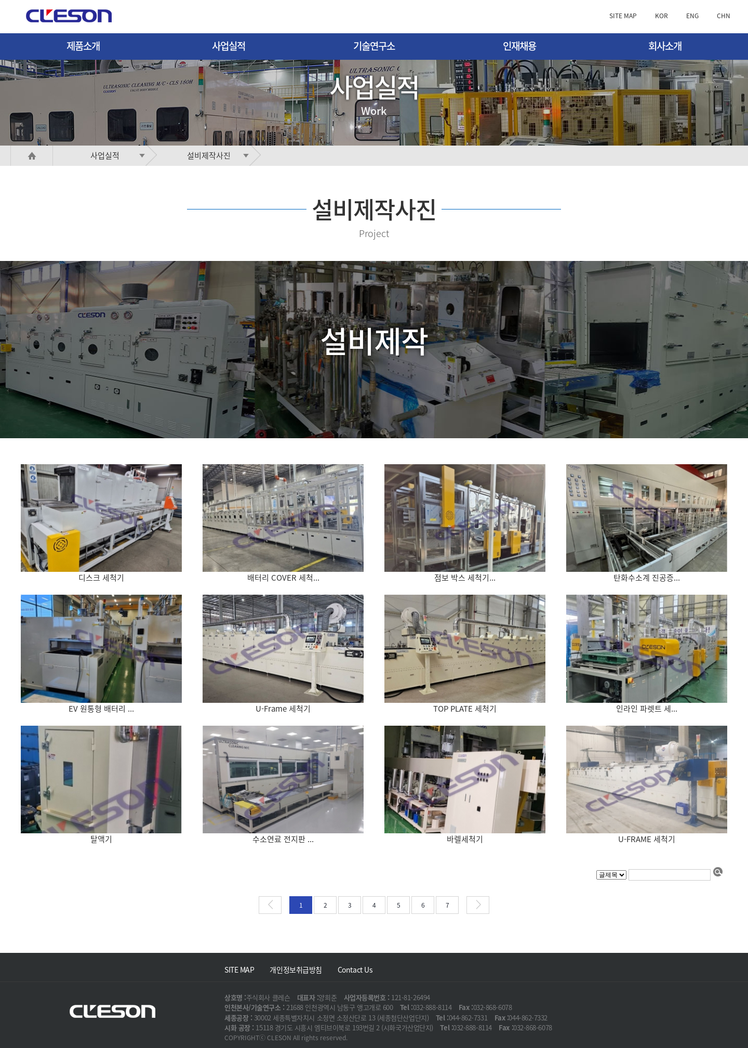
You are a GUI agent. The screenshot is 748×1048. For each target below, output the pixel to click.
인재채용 (519, 45)
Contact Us (355, 969)
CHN (723, 15)
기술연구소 (374, 45)
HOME (31, 156)
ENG (692, 15)
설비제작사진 (220, 156)
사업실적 (228, 45)
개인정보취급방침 (296, 969)
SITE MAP (623, 15)
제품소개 (83, 45)
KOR (661, 15)
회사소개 (665, 45)
